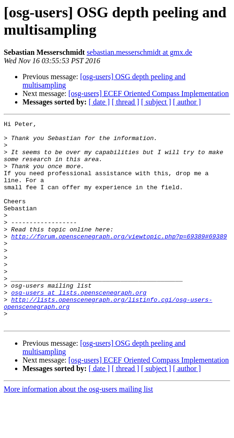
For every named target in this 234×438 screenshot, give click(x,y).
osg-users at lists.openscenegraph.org (79, 327)
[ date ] (99, 102)
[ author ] (187, 102)
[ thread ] (125, 102)
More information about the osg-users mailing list (78, 430)
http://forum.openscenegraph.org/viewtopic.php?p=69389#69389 (119, 260)
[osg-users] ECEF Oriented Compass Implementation (148, 93)
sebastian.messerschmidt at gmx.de (139, 52)
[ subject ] (156, 102)
